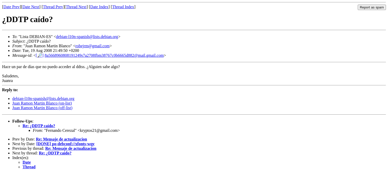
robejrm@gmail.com (92, 46)
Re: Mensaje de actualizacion (61, 139)
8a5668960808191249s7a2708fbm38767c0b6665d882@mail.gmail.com (104, 55)
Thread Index (123, 7)
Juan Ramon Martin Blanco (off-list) (42, 108)
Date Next (31, 7)
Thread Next (76, 7)
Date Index (99, 7)
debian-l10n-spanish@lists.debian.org (87, 36)
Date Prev (11, 7)
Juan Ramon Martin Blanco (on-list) (42, 103)
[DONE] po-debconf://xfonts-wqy (65, 144)
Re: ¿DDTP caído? (39, 126)
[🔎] (40, 55)
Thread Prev (53, 7)
